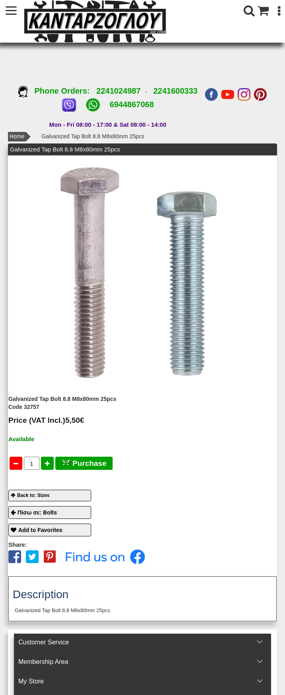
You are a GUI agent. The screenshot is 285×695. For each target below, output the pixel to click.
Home (17, 136)
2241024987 (118, 90)
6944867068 (131, 104)
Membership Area (43, 661)
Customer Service (43, 642)
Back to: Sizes (33, 495)
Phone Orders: (57, 90)
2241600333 (175, 90)
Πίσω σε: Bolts (37, 512)
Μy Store (31, 681)
